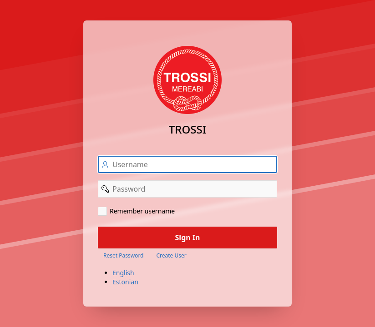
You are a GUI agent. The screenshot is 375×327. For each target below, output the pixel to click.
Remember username (142, 211)
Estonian (125, 281)
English (123, 272)
